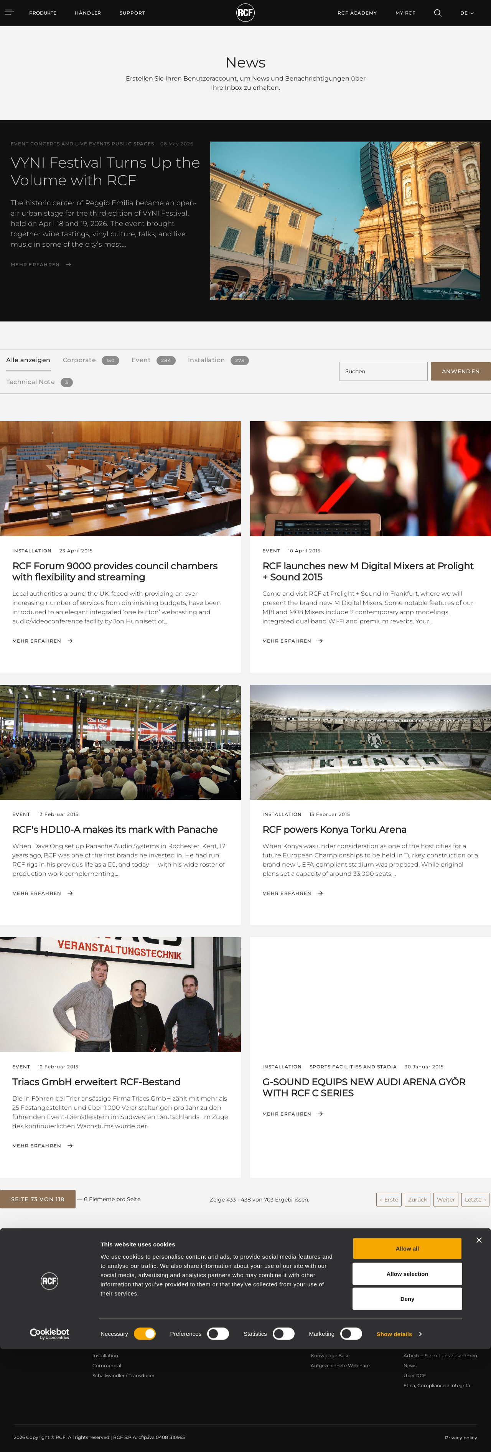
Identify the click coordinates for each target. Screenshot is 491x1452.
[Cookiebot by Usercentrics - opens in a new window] (49, 1437)
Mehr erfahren (35, 264)
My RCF (405, 13)
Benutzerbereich (330, 1330)
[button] (38, 1195)
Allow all (407, 1351)
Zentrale (413, 1330)
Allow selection (407, 1376)
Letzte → (475, 1195)
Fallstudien (261, 1330)
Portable (102, 1330)
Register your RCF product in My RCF (379, 1262)
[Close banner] (479, 1343)
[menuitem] (88, 13)
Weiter (446, 1195)
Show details (394, 1437)
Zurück (417, 1195)
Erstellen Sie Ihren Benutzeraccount (181, 78)
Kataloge (198, 1330)
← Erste (389, 1195)
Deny (407, 1401)
